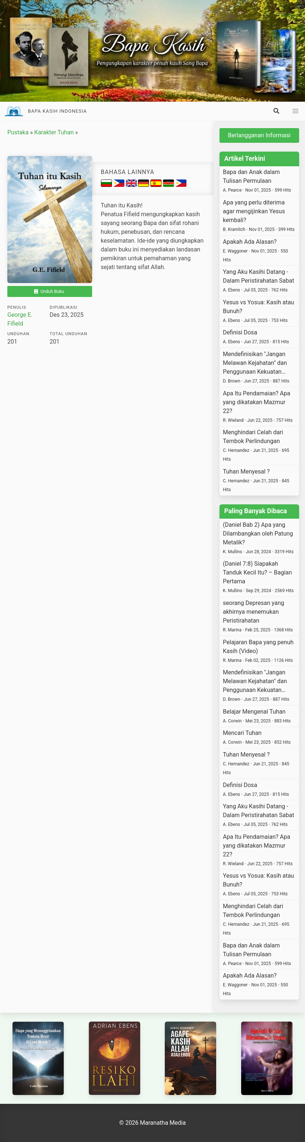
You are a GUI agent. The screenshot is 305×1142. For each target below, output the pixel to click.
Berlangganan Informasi (259, 135)
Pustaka (18, 132)
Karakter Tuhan (53, 132)
